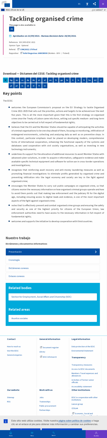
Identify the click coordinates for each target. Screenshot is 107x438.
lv (78, 80)
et (39, 80)
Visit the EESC (13, 351)
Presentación (15, 252)
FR (12, 29)
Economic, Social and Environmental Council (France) (85, 415)
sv (45, 85)
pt (17, 85)
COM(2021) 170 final (27, 49)
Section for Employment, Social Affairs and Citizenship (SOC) (42, 297)
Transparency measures (82, 365)
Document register (49, 348)
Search (54, 435)
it (73, 80)
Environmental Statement (82, 351)
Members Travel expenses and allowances (85, 375)
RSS (8, 402)
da (28, 80)
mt (95, 80)
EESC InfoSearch (48, 357)
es (17, 80)
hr (67, 80)
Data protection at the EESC (83, 347)
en (50, 80)
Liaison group (77, 404)
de (33, 80)
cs (22, 80)
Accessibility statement (82, 387)
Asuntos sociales (20, 319)
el (45, 80)
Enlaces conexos (17, 276)
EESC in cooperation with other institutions (85, 399)
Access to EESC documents (83, 369)
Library (42, 352)
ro (22, 85)
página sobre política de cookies (75, 421)
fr (56, 80)
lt (84, 80)
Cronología (14, 260)
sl (33, 85)
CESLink (75, 409)
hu (89, 80)
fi (39, 85)
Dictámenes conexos (19, 268)
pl (11, 85)
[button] (94, 4)
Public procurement (47, 406)
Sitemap (10, 398)
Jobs (41, 398)
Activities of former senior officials (83, 381)
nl (101, 80)
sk (28, 85)
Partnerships (44, 410)
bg (11, 80)
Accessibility (87, 4)
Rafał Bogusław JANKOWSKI (34, 53)
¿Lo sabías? (99, 10)
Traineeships (44, 402)
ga (62, 80)
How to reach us (14, 347)
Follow (103, 4)
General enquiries (14, 355)
